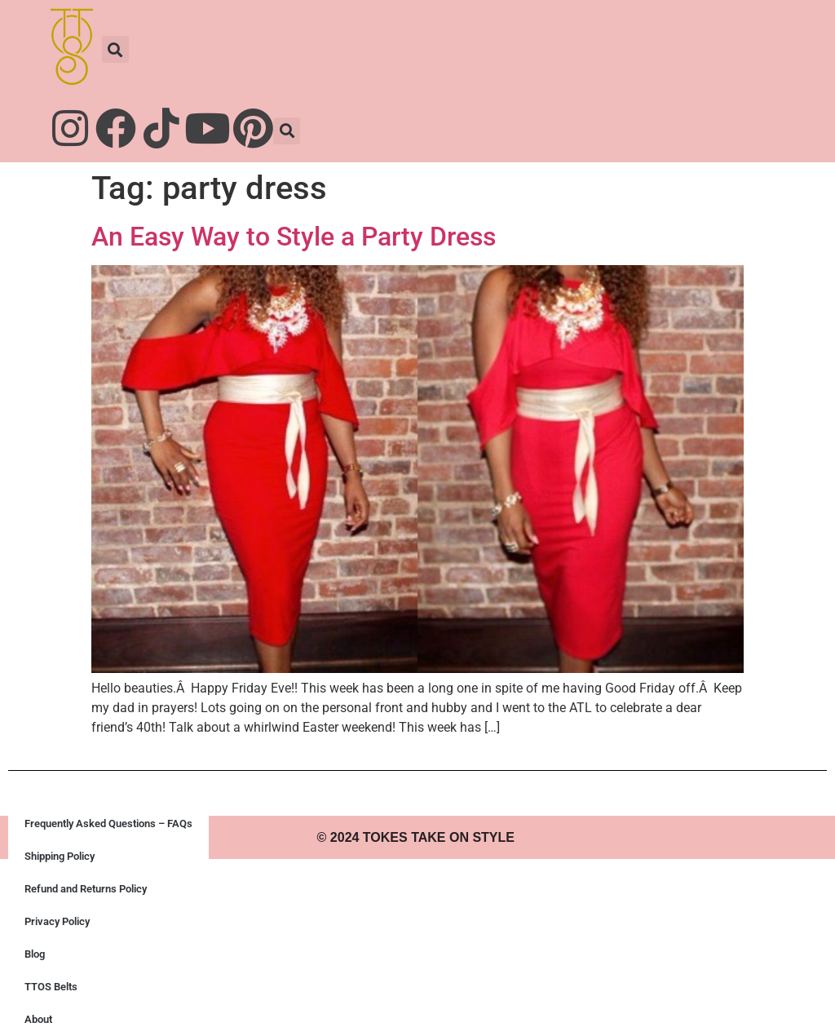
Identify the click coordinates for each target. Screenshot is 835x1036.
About (38, 1019)
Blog (34, 954)
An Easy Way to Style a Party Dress (293, 236)
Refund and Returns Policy (85, 889)
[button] (115, 49)
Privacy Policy (57, 921)
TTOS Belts (50, 987)
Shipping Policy (59, 856)
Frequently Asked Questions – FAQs (108, 823)
